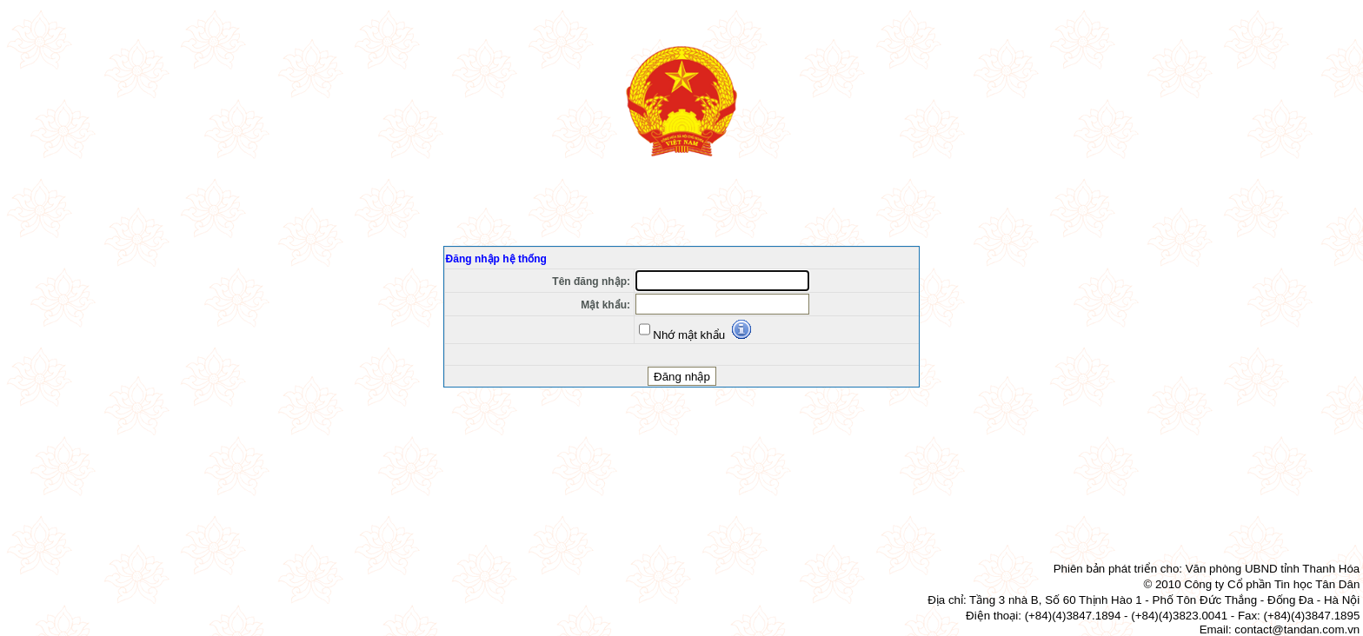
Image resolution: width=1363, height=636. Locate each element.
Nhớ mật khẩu (682, 329)
